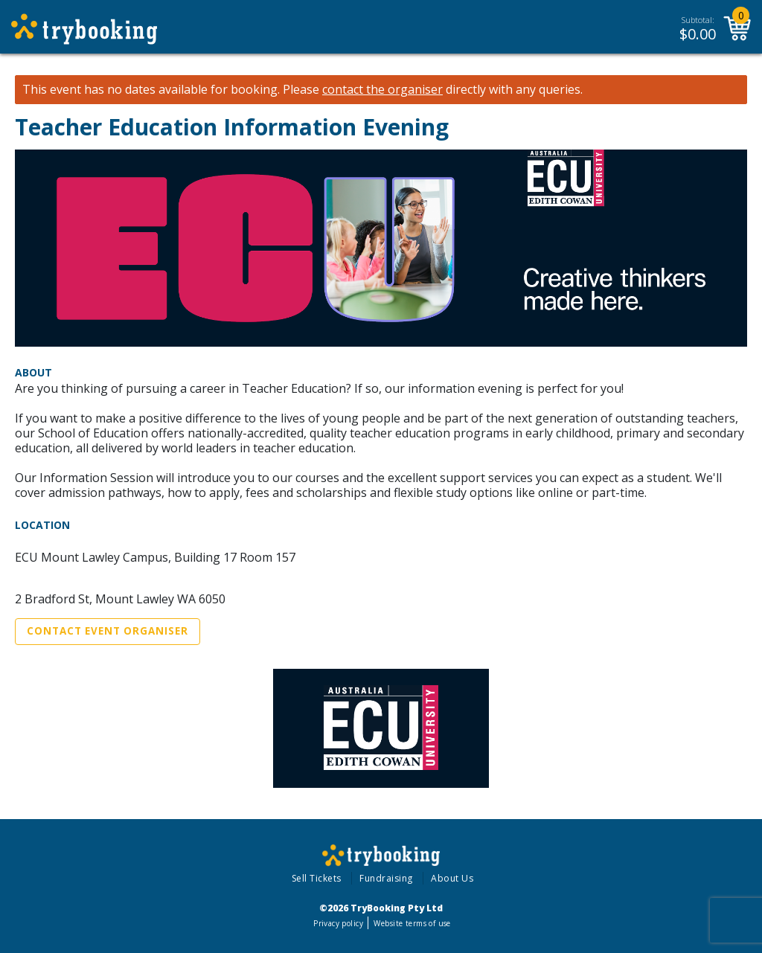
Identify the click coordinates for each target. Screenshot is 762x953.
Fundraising (386, 878)
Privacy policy (338, 923)
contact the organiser (382, 90)
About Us (452, 878)
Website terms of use (412, 923)
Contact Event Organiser (107, 631)
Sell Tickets (317, 878)
